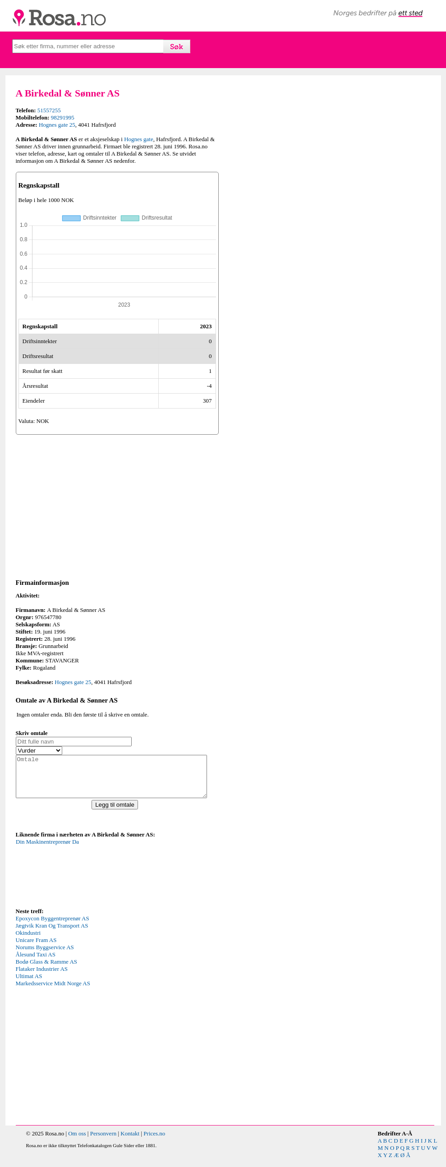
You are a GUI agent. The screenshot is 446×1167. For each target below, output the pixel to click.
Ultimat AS (29, 984)
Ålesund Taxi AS (35, 962)
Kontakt (129, 1141)
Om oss (77, 1141)
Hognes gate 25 (57, 124)
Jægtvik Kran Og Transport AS (52, 933)
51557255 (49, 110)
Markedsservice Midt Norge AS (53, 991)
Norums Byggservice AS (45, 955)
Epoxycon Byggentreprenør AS (52, 926)
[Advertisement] (117, 505)
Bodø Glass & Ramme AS (47, 969)
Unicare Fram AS (36, 948)
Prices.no (154, 1141)
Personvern (103, 1141)
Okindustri (28, 940)
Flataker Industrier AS (42, 977)
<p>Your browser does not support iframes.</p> (83, 880)
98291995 (62, 117)
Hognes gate (138, 139)
